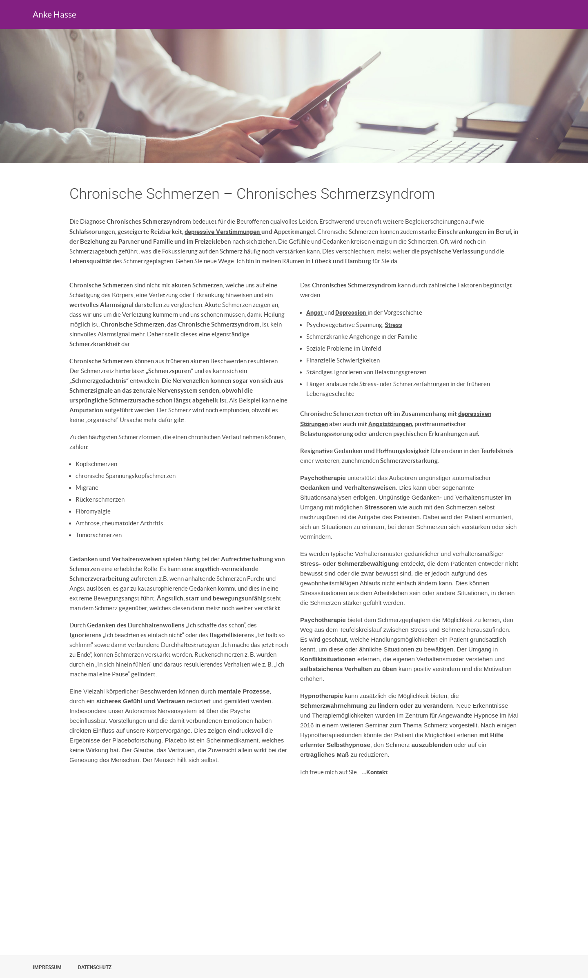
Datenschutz (94, 967)
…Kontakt (375, 772)
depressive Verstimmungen (223, 231)
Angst (315, 312)
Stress (393, 324)
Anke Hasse (54, 14)
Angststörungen (390, 424)
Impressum (47, 967)
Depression (351, 312)
